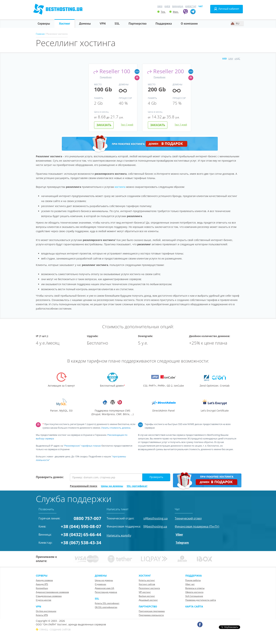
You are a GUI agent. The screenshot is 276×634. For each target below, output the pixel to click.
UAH (230, 58)
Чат (200, 6)
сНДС (237, 58)
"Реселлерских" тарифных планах (82, 445)
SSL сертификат (137, 486)
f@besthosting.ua (155, 526)
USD (224, 58)
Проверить (156, 477)
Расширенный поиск (83, 486)
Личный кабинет (226, 9)
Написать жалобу (119, 535)
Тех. (161, 11)
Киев (167, 6)
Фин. (174, 11)
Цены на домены (112, 486)
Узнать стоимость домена (115, 427)
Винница (177, 6)
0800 (159, 6)
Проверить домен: (50, 477)
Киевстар (190, 6)
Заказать (103, 125)
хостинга (120, 187)
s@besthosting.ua (155, 518)
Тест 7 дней (127, 124)
